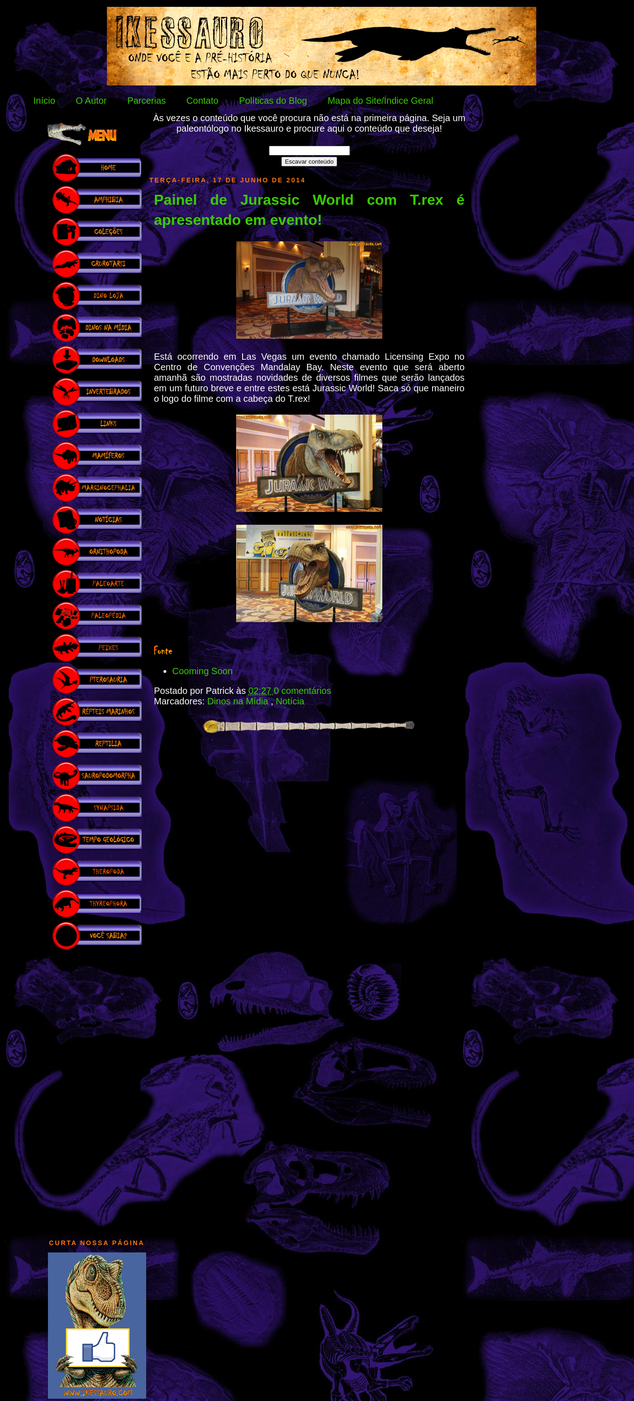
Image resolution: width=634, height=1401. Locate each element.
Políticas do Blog (273, 101)
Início (44, 101)
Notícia (290, 701)
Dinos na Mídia (239, 701)
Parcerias (146, 101)
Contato (202, 101)
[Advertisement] (96, 1090)
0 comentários (302, 691)
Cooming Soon (202, 671)
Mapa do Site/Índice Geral (380, 101)
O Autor (91, 101)
